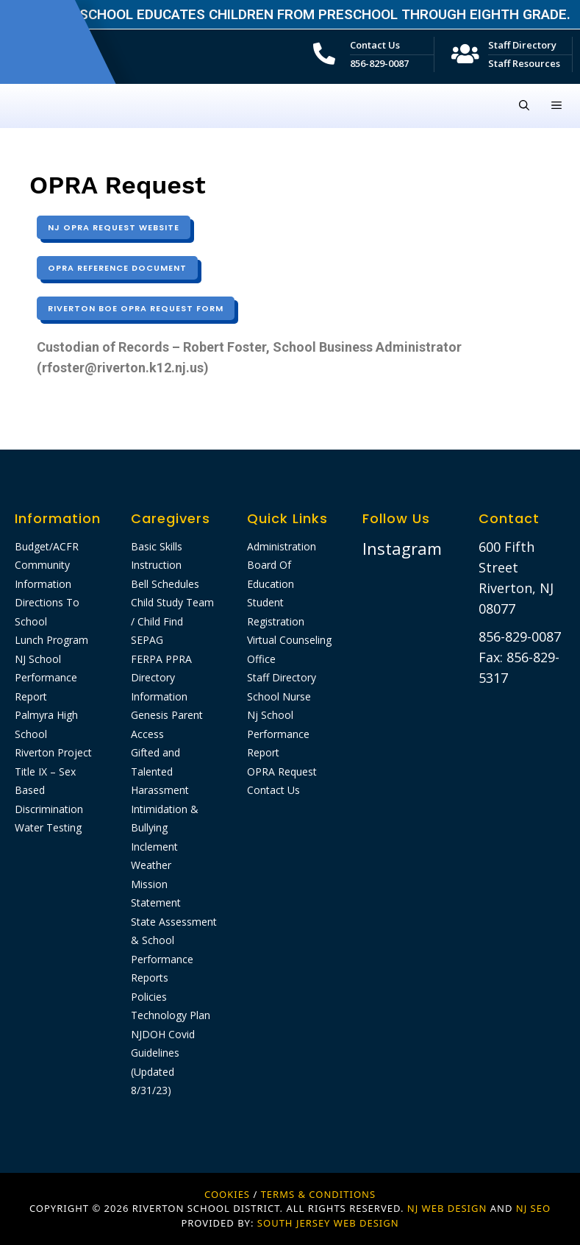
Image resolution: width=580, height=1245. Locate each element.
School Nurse (279, 696)
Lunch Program (51, 640)
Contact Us (375, 45)
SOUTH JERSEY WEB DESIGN (328, 1223)
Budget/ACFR (47, 546)
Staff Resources (524, 63)
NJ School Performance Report (46, 677)
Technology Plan (170, 1015)
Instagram (402, 548)
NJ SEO (533, 1208)
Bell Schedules (165, 584)
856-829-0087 (379, 63)
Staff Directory (522, 45)
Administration (281, 546)
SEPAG (147, 640)
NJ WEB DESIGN (448, 1208)
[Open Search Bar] (524, 106)
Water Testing (48, 827)
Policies (149, 997)
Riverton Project (53, 752)
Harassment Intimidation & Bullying (164, 808)
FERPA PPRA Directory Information (161, 677)
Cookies (227, 1194)
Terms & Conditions (318, 1194)
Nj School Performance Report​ (278, 733)
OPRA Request (282, 771)
